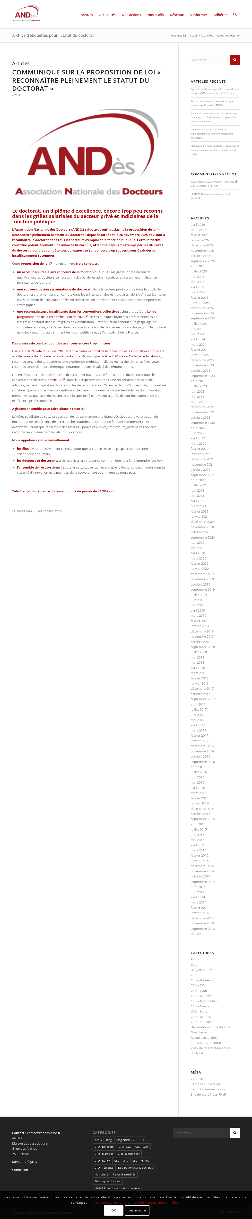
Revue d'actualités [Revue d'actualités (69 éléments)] (124, 1174)
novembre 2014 (202, 871)
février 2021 (199, 511)
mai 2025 (197, 282)
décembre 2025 (202, 245)
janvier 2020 (200, 568)
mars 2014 (198, 902)
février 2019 (199, 621)
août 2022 (198, 428)
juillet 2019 (199, 595)
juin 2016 (197, 777)
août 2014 (198, 887)
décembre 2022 (202, 407)
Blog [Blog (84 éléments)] (109, 1140)
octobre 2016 (200, 756)
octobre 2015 (200, 814)
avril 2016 (198, 788)
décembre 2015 (202, 808)
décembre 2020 (202, 521)
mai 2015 (197, 840)
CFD (194, 975)
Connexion (199, 1078)
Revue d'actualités (204, 1037)
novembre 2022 (202, 412)
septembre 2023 (203, 375)
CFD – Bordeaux (202, 980)
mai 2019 (197, 605)
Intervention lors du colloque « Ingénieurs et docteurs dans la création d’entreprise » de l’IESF (215, 149)
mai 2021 (197, 495)
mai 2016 (197, 782)
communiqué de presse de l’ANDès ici (85, 491)
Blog (194, 964)
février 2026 (199, 235)
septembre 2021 (203, 475)
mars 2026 (198, 229)
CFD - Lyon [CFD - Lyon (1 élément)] (141, 1146)
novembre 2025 (202, 250)
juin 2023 (197, 391)
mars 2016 (198, 793)
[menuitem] (86, 14)
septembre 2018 (203, 647)
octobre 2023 (200, 370)
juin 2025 (197, 276)
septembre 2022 (203, 422)
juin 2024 (197, 328)
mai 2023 (197, 396)
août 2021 (198, 480)
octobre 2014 (200, 876)
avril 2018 (198, 668)
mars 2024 (198, 344)
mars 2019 (198, 615)
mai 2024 (197, 334)
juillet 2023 (199, 386)
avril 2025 (198, 287)
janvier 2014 (200, 913)
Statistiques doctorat (206, 1042)
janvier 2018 (200, 683)
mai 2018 (197, 662)
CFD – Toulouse (202, 1022)
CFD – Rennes (201, 1016)
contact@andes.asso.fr (43, 1133)
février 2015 (199, 855)
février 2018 (199, 678)
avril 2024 (198, 339)
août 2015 (198, 824)
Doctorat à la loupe (208, 185)
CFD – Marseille (202, 995)
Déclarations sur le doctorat (211, 1027)
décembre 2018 (202, 631)
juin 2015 (197, 834)
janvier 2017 (200, 741)
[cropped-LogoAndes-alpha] (26, 14)
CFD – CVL (198, 985)
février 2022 (199, 448)
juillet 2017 (199, 709)
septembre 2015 (203, 819)
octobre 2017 (200, 694)
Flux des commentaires (208, 1089)
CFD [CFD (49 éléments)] (141, 1140)
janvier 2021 (200, 516)
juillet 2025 (199, 271)
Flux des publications (206, 1084)
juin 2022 (197, 433)
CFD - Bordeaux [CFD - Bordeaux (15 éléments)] (104, 1146)
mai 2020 (197, 548)
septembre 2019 (203, 589)
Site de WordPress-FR (208, 1094)
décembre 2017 (202, 688)
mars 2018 (198, 673)
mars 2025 (198, 292)
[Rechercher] (235, 14)
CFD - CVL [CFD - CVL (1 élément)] (125, 1146)
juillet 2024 (199, 323)
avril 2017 (198, 725)
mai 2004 (197, 933)
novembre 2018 (202, 636)
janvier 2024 (200, 354)
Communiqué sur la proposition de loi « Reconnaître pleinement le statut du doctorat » (86, 80)
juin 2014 (197, 892)
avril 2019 (198, 610)
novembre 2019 (202, 579)
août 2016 (198, 767)
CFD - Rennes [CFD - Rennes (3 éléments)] (140, 1160)
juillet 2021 (199, 485)
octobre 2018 (200, 642)
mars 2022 (198, 443)
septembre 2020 (203, 537)
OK (114, 1210)
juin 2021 (197, 490)
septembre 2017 (203, 699)
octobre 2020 (200, 532)
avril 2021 (198, 501)
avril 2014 (198, 897)
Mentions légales (24, 1161)
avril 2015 (198, 845)
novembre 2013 (202, 923)
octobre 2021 (200, 469)
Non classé (199, 1032)
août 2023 (198, 381)
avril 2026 (198, 224)
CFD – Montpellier (204, 1001)
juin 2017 (197, 715)
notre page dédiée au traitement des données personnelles (134, 1203)
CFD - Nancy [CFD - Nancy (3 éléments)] (102, 1160)
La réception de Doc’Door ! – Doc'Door (214, 181)
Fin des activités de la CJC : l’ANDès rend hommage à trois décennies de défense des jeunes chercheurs (214, 117)
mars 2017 (198, 730)
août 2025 (198, 266)
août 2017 (198, 704)
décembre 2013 (202, 918)
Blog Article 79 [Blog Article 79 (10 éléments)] (125, 1140)
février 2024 (199, 349)
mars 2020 (198, 558)
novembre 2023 (202, 365)
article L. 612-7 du (131, 356)
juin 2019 (197, 600)
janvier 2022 (200, 454)
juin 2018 (197, 657)
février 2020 (199, 563)
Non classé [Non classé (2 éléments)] (101, 1174)
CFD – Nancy (200, 1006)
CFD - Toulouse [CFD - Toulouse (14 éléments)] (104, 1167)
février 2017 (199, 735)
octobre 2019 (200, 584)
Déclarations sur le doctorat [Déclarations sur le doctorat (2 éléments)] (135, 1167)
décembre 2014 (202, 866)
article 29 (56, 380)
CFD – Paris (199, 1011)
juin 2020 (197, 542)
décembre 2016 (202, 746)
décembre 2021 (202, 459)
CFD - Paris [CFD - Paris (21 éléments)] (121, 1160)
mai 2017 (197, 720)
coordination (52, 511)
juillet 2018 (199, 652)
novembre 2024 (202, 313)
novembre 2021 (202, 464)
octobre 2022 (200, 417)
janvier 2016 (200, 803)
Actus (16, 95)
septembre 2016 (203, 761)
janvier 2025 (200, 302)
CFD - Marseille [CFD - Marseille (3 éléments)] (104, 1154)
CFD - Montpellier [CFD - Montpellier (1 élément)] (128, 1154)
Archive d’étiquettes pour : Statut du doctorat (53, 35)
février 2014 (199, 907)
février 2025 (199, 297)
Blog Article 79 (201, 969)
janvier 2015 (200, 860)
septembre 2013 (203, 928)
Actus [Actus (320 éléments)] (98, 1140)
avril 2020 (198, 553)
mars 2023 (198, 401)
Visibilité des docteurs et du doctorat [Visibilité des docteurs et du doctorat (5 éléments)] (117, 1188)
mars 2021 (198, 506)
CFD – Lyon (199, 990)
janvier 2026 (200, 240)
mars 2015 (198, 850)
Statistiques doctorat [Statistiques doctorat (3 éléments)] (108, 1181)
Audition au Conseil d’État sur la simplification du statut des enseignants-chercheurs (212, 133)
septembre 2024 (203, 318)
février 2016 (199, 798)
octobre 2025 (200, 255)
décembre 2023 (202, 360)
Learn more (137, 1210)
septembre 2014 (203, 881)
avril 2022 (198, 438)
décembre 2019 (202, 574)
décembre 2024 (202, 308)
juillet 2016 (199, 772)
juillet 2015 (199, 829)
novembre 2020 (202, 527)
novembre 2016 (202, 751)
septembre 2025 (203, 261)
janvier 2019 (200, 626)
